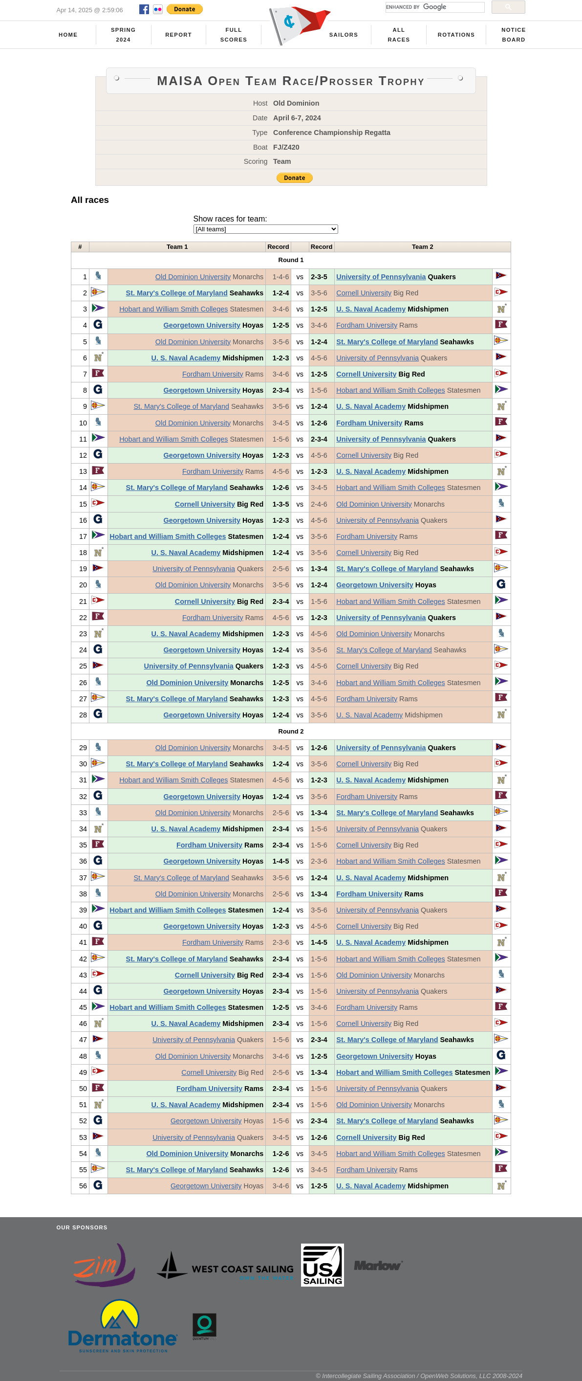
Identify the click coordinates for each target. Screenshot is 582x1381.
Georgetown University (202, 325)
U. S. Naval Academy (371, 309)
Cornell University (363, 293)
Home (68, 35)
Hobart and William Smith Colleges (173, 309)
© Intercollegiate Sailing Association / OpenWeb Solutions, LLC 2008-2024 (419, 1376)
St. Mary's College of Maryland (177, 293)
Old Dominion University (193, 277)
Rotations (456, 35)
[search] (434, 7)
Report (178, 35)
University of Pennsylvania (381, 277)
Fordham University (366, 325)
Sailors (343, 35)
